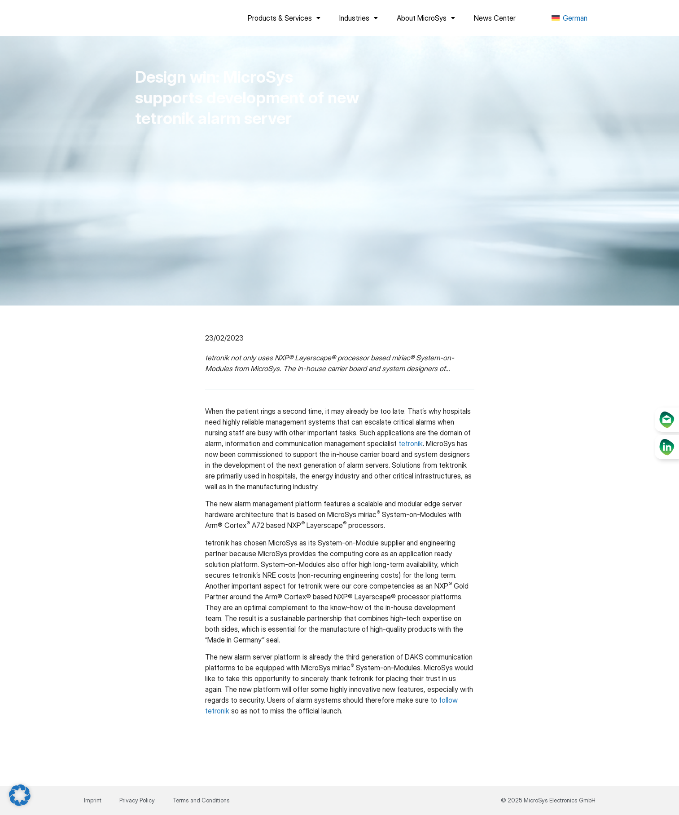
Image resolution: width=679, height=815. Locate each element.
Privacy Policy (137, 800)
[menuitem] (569, 18)
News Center (495, 17)
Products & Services (284, 17)
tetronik (411, 443)
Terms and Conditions (201, 800)
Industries (358, 17)
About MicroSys (426, 17)
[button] (19, 795)
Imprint (92, 800)
